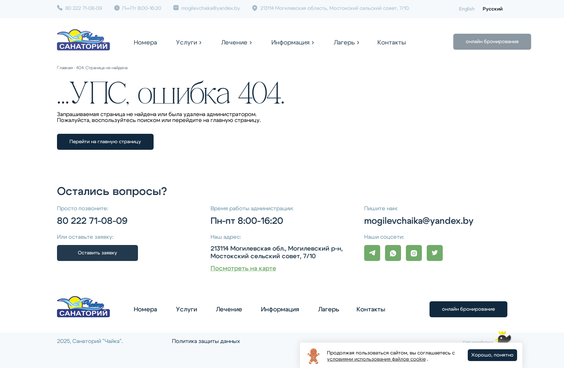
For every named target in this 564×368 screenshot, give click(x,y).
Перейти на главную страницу (105, 141)
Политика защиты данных (206, 341)
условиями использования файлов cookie (376, 359)
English (467, 8)
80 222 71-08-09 (79, 7)
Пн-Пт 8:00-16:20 (137, 7)
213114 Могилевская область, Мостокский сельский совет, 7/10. (331, 7)
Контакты (391, 43)
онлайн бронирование (509, 41)
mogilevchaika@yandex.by (206, 7)
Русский (492, 8)
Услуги (186, 43)
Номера (145, 43)
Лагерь (344, 43)
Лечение (234, 43)
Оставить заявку (97, 253)
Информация (290, 43)
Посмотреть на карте (243, 268)
